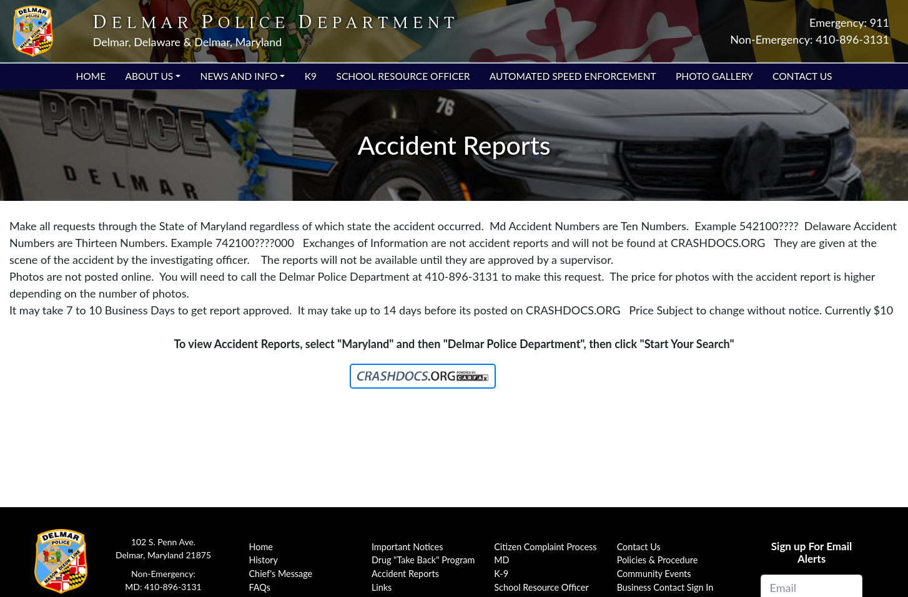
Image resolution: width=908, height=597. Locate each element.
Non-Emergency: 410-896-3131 (809, 39)
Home (91, 76)
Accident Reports (405, 573)
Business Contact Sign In (665, 587)
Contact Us (802, 76)
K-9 (501, 573)
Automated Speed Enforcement (573, 76)
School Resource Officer (403, 76)
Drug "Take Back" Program (423, 560)
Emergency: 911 (849, 22)
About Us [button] (149, 76)
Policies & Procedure (657, 560)
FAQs (259, 587)
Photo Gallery (714, 76)
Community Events (654, 573)
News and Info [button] (239, 76)
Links (382, 587)
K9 (311, 76)
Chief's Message (281, 573)
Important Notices (407, 546)
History (264, 560)
